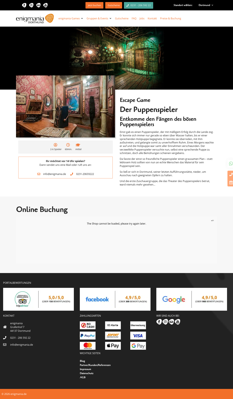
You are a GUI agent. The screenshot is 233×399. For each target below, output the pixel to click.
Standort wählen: (183, 5)
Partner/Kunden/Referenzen (95, 365)
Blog (82, 361)
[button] (71, 18)
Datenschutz (86, 373)
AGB (82, 377)
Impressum (85, 369)
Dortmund (206, 5)
